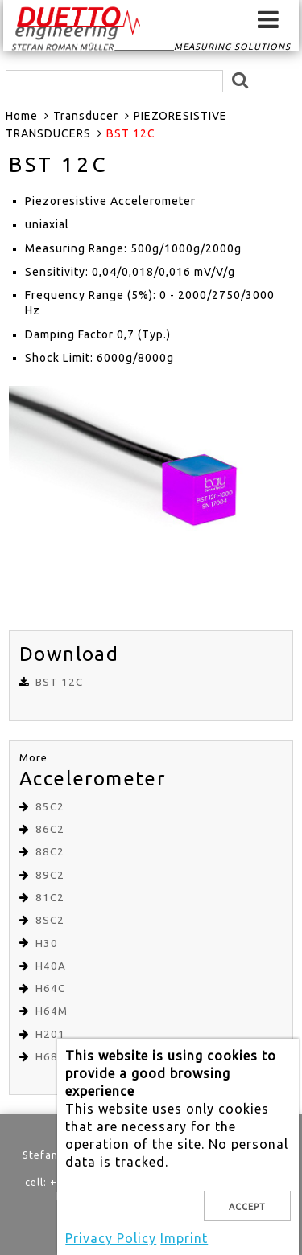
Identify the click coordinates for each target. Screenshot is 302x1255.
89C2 (49, 875)
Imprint (184, 1238)
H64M (51, 1011)
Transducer (85, 115)
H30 (46, 943)
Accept (247, 1207)
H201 (50, 1034)
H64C (50, 988)
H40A (50, 966)
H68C (50, 1057)
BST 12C (59, 682)
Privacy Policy (110, 1238)
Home (22, 115)
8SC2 (49, 920)
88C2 (49, 852)
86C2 (49, 829)
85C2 (49, 807)
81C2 (49, 898)
